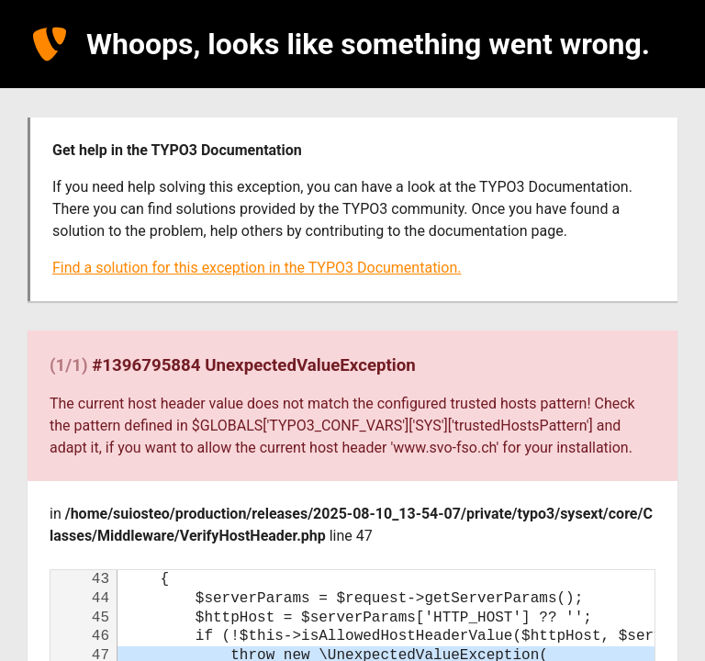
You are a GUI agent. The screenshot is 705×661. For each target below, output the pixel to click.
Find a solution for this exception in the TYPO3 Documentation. (256, 267)
